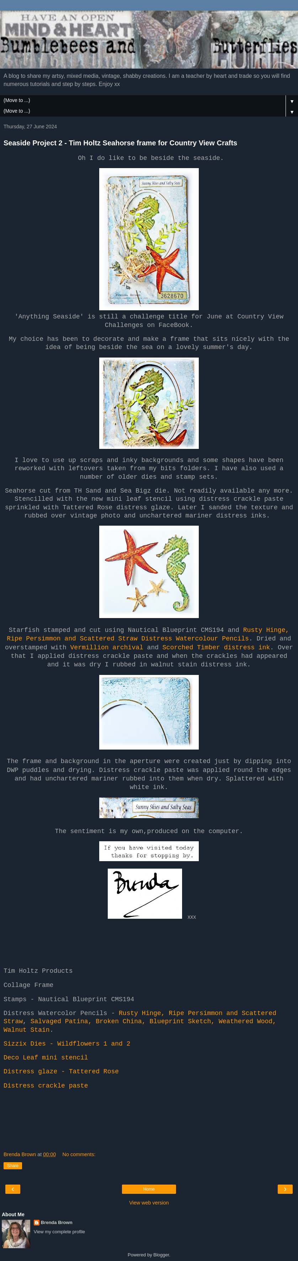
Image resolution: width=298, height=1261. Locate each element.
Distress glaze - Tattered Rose (61, 1071)
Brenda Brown (57, 1222)
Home (149, 1189)
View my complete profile (59, 1231)
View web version (149, 1203)
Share (12, 1165)
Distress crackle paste (46, 1085)
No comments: (79, 1154)
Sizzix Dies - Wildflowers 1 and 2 (67, 1043)
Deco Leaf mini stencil (46, 1057)
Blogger (161, 1254)
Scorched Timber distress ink (216, 647)
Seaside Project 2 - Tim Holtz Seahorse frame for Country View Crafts (120, 143)
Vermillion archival (106, 647)
